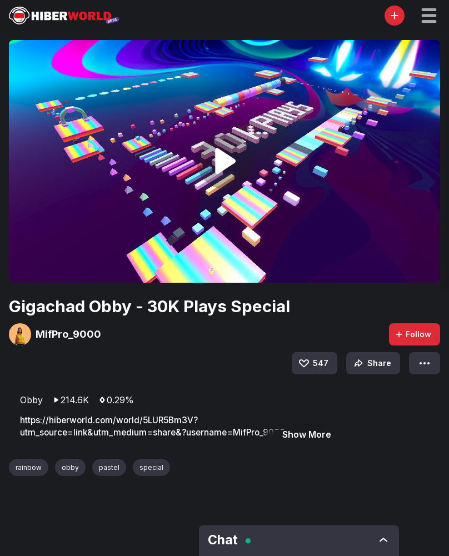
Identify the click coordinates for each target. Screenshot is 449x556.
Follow (413, 334)
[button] (429, 15)
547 (312, 363)
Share (371, 363)
